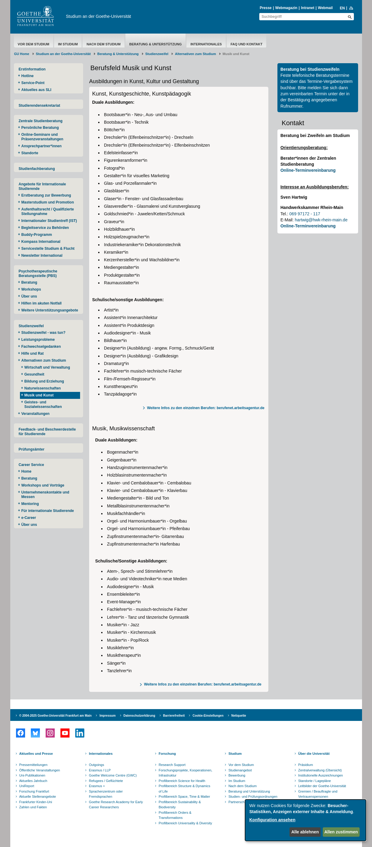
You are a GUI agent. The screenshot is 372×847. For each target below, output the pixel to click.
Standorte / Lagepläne (314, 781)
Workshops (31, 289)
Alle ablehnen (305, 831)
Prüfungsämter (31, 449)
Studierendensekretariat (39, 105)
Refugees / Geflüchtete (106, 781)
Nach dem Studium (103, 44)
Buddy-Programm (36, 235)
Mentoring (30, 504)
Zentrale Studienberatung (41, 121)
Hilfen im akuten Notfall (41, 303)
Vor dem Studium (34, 44)
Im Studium (68, 44)
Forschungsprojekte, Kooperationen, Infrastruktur (185, 772)
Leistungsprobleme (38, 339)
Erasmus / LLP (100, 770)
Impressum (107, 715)
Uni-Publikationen (32, 775)
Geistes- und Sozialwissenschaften (43, 404)
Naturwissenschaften (42, 388)
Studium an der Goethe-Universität (98, 16)
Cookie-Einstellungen (207, 715)
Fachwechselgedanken (41, 346)
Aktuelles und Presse (36, 753)
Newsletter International (42, 255)
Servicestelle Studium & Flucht (48, 248)
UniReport (26, 786)
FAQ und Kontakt (247, 44)
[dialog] (305, 820)
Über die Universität (314, 753)
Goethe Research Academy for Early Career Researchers (116, 804)
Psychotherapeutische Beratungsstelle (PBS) (38, 273)
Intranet (307, 8)
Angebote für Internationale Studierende (42, 186)
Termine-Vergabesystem (330, 81)
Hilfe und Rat (32, 353)
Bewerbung (236, 775)
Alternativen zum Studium (195, 54)
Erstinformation (32, 69)
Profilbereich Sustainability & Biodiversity (180, 804)
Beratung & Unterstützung (155, 44)
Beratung (29, 282)
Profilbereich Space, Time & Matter (184, 796)
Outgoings (96, 765)
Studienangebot (240, 770)
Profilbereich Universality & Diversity (185, 823)
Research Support (172, 765)
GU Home (21, 54)
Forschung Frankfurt (34, 791)
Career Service (31, 465)
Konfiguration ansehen (272, 819)
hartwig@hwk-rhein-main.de (321, 219)
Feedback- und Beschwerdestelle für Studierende (47, 431)
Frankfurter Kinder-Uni (35, 802)
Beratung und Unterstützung (249, 791)
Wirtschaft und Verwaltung (47, 367)
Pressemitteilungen (33, 765)
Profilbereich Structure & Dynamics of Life (184, 788)
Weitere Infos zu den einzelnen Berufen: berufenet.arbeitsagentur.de (205, 408)
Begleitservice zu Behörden (45, 228)
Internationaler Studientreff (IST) (49, 221)
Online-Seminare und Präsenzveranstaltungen (42, 136)
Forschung (167, 753)
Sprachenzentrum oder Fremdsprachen (106, 794)
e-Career (28, 518)
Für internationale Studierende (47, 511)
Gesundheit (34, 374)
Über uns (29, 296)
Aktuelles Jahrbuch (33, 781)
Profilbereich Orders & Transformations (175, 815)
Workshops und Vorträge (42, 485)
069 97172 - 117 (305, 213)
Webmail (325, 8)
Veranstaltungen (35, 414)
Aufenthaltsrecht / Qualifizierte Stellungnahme (47, 211)
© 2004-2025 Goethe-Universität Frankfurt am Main (55, 715)
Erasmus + (97, 786)
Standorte (29, 153)
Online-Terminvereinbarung (308, 170)
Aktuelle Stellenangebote (37, 796)
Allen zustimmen (341, 831)
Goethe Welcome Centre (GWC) (113, 775)
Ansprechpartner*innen (41, 146)
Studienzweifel (156, 54)
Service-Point (33, 83)
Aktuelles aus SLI (36, 90)
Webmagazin (286, 8)
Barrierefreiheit (174, 715)
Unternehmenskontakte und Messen (45, 494)
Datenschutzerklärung (139, 715)
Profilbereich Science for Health (182, 781)
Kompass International (40, 241)
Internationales (206, 44)
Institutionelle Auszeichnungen (320, 775)
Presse (265, 8)
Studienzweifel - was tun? (43, 333)
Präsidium (305, 765)
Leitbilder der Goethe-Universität (322, 786)
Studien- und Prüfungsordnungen (252, 796)
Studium (235, 753)
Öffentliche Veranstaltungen (39, 770)
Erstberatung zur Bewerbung (46, 195)
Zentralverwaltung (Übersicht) (320, 770)
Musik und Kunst (39, 395)
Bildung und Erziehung (44, 381)
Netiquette (238, 715)
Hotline (27, 76)
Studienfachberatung (37, 169)
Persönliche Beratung (40, 127)
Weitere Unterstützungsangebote (49, 310)
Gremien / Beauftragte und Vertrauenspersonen (318, 794)
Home (26, 471)
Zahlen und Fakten (33, 807)
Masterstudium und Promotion (47, 202)
